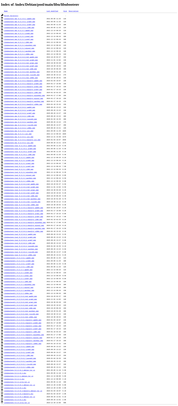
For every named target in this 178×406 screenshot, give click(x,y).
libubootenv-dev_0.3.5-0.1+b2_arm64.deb (21, 60)
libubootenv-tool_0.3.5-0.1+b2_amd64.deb (21, 184)
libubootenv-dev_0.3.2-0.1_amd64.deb (19, 19)
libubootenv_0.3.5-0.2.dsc (15, 400)
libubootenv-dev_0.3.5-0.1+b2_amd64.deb (21, 57)
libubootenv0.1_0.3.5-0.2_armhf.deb (19, 352)
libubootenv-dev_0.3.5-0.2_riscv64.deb (20, 125)
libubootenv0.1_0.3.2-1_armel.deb (18, 276)
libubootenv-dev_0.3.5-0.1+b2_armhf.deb (21, 66)
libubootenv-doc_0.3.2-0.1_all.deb (18, 131)
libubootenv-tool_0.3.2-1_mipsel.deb (19, 175)
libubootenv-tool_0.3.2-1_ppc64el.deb (20, 178)
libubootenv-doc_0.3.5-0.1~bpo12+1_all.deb (22, 140)
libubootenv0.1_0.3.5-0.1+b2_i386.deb (20, 308)
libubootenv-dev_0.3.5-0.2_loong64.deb (20, 119)
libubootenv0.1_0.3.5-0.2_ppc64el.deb (20, 361)
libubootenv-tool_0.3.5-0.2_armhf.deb (20, 240)
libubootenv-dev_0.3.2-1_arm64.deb (18, 33)
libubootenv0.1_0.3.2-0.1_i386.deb (18, 267)
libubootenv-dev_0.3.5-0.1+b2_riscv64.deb (22, 75)
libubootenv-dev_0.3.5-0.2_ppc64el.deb (20, 122)
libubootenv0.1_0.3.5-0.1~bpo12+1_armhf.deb (22, 329)
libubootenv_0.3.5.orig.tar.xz (17, 403)
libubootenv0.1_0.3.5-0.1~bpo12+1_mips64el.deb (24, 335)
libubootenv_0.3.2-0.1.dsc (15, 373)
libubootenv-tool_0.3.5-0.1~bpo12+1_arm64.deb (23, 211)
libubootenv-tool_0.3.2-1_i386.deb (18, 169)
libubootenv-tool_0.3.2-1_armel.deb (19, 163)
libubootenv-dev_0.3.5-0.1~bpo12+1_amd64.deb (23, 81)
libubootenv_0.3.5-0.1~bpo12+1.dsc (18, 394)
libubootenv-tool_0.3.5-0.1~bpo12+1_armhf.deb (23, 216)
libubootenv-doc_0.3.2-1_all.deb (18, 134)
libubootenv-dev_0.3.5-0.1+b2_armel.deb (21, 63)
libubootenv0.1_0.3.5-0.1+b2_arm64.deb (20, 299)
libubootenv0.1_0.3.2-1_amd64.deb (18, 270)
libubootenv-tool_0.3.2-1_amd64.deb (19, 157)
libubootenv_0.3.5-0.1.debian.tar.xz (19, 385)
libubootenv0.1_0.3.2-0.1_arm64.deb (19, 261)
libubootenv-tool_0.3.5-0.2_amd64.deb (20, 234)
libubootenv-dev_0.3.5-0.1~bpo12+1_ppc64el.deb (24, 101)
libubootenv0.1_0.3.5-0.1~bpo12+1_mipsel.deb (23, 338)
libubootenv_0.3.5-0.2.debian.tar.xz (19, 397)
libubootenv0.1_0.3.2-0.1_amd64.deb (19, 258)
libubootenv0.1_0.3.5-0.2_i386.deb (18, 355)
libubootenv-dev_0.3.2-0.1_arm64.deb (19, 22)
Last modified (52, 11)
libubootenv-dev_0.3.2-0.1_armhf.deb (19, 25)
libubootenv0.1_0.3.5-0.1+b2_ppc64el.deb (21, 311)
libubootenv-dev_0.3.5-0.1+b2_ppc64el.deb (22, 72)
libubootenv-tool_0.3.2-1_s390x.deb (19, 181)
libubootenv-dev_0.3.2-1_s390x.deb (18, 54)
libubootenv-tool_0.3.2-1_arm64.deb (19, 160)
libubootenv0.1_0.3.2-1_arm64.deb (18, 273)
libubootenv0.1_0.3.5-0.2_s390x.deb (19, 367)
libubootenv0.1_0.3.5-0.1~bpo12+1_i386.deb (22, 332)
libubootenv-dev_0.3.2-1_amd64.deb (18, 30)
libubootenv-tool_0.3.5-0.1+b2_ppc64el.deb (22, 199)
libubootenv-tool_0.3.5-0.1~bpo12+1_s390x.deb (23, 231)
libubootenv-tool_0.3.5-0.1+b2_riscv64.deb (22, 202)
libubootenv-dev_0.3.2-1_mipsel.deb (19, 48)
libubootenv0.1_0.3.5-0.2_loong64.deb (20, 358)
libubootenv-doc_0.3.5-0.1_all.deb (18, 137)
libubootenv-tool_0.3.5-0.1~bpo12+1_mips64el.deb (25, 222)
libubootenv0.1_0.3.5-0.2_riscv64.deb (20, 364)
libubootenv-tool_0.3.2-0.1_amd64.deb (20, 146)
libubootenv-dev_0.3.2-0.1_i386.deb (19, 27)
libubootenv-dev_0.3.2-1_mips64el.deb (20, 45)
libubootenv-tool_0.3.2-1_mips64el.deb (20, 172)
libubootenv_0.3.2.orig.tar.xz (17, 382)
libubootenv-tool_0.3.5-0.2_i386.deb (19, 243)
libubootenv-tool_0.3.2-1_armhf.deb (19, 166)
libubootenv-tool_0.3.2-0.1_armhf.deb (20, 152)
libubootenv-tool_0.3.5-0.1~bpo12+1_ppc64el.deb (24, 228)
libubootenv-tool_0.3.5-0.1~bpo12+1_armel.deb (23, 214)
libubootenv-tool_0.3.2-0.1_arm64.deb (20, 149)
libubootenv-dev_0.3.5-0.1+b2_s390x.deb (21, 78)
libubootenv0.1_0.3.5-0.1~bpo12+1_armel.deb (22, 326)
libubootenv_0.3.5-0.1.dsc (15, 388)
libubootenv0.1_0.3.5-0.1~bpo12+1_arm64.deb (22, 323)
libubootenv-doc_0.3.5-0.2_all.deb (18, 143)
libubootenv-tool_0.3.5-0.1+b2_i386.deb (21, 196)
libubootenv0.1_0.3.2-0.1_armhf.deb (19, 264)
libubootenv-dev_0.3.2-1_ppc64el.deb (19, 51)
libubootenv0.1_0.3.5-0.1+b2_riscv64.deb (21, 314)
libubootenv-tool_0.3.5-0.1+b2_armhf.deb (21, 193)
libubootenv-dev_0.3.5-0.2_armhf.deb (19, 113)
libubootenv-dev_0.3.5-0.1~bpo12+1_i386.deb (22, 92)
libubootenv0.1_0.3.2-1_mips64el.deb (19, 284)
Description (73, 11)
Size (65, 11)
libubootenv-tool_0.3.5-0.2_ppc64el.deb (21, 249)
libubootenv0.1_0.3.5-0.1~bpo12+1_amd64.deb (22, 320)
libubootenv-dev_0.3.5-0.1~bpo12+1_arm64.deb (23, 84)
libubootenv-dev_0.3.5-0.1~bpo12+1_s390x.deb (23, 104)
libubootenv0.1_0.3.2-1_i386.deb (18, 281)
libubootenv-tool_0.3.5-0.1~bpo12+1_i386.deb (23, 219)
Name (6, 11)
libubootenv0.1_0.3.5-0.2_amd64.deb (19, 346)
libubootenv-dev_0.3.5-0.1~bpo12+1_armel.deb (23, 87)
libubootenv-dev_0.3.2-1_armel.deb (18, 36)
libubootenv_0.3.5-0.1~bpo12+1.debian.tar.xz (23, 391)
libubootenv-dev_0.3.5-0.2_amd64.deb (19, 107)
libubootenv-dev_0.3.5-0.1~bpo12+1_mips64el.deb (24, 95)
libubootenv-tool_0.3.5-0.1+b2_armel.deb (21, 190)
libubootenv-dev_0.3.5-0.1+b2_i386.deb (20, 69)
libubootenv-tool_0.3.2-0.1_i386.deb (19, 154)
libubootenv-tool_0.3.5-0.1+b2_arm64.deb (21, 187)
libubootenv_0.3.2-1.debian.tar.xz (18, 376)
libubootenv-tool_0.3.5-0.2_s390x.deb (20, 255)
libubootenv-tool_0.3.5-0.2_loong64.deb (21, 246)
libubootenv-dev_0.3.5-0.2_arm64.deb (19, 110)
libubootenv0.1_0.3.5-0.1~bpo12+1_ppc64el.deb (23, 341)
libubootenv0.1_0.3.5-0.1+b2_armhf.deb (20, 305)
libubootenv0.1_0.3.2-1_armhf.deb (18, 279)
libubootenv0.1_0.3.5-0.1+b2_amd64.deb (20, 296)
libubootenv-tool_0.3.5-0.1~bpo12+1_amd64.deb (23, 208)
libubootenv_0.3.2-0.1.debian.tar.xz (19, 370)
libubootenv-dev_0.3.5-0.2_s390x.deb (19, 128)
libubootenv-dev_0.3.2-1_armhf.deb (18, 39)
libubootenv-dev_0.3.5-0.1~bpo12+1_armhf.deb (23, 89)
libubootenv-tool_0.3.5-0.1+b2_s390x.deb (21, 205)
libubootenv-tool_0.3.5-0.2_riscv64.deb (21, 252)
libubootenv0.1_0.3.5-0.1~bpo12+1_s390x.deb (22, 343)
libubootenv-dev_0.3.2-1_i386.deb (18, 42)
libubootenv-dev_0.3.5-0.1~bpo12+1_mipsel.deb (23, 98)
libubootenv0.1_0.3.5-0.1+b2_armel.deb (20, 302)
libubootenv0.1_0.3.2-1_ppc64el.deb (19, 290)
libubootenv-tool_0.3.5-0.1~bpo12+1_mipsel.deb (24, 225)
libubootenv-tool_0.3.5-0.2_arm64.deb (20, 237)
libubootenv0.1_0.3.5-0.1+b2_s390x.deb (20, 317)
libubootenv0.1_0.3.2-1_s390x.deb (18, 293)
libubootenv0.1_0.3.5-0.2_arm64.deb (19, 349)
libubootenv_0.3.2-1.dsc (14, 379)
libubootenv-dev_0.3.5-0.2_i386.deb (19, 116)
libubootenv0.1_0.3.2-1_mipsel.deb (18, 287)
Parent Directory (11, 16)
